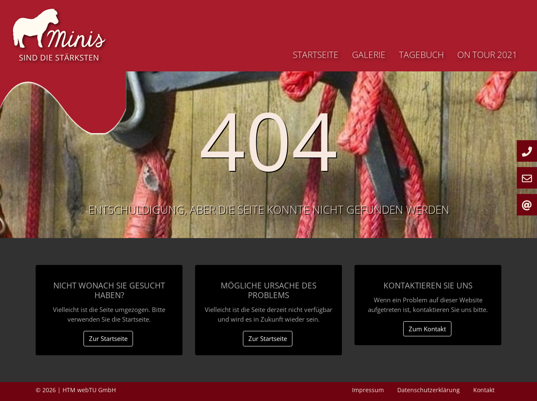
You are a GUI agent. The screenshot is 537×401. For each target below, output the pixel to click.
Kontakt (484, 390)
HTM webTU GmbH (89, 390)
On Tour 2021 (487, 54)
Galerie (369, 54)
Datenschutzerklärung (428, 390)
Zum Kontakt (427, 329)
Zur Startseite (108, 338)
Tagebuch (421, 54)
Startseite (316, 54)
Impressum (368, 390)
